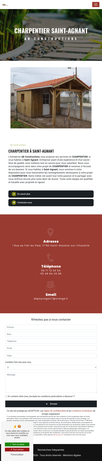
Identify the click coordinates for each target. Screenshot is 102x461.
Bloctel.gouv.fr (58, 435)
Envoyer (53, 404)
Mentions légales (72, 455)
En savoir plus (21, 194)
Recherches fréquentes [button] (51, 449)
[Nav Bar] (95, 4)
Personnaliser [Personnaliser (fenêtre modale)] (17, 454)
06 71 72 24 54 (51, 273)
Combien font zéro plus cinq (18, 362)
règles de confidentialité (55, 411)
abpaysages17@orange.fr (51, 295)
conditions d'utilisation (82, 411)
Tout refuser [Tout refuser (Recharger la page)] (17, 449)
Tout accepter (17, 444)
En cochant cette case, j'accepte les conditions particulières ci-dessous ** (41, 396)
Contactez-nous (22, 202)
